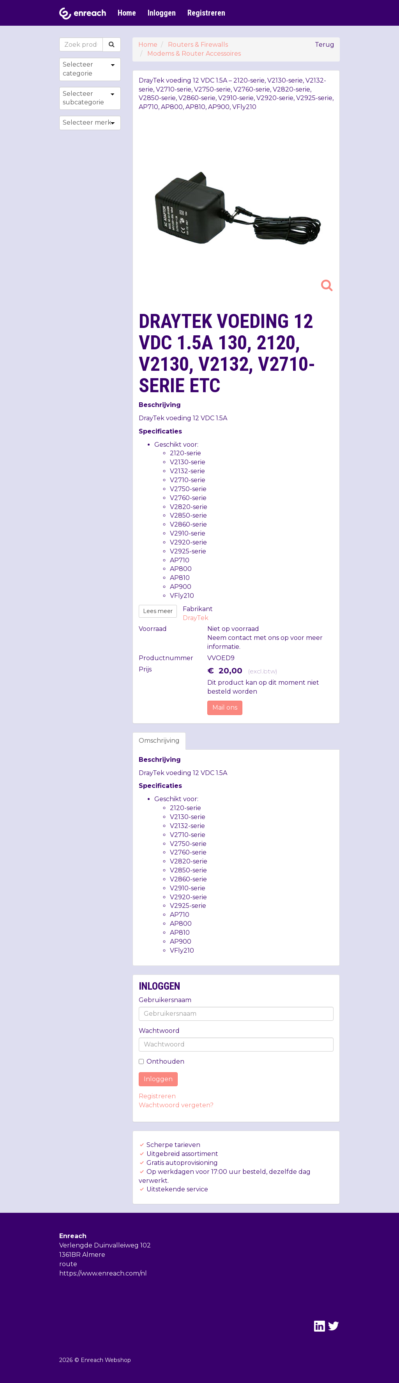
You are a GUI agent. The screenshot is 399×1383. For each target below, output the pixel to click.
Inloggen (162, 13)
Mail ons (224, 707)
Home (127, 13)
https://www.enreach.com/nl (103, 1273)
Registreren (206, 13)
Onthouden (161, 1061)
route (68, 1264)
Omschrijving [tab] (159, 740)
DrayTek (195, 618)
